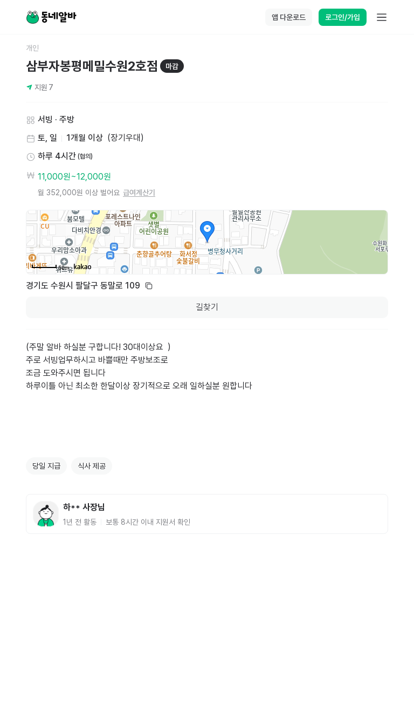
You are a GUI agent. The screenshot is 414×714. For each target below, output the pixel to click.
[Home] (51, 17)
